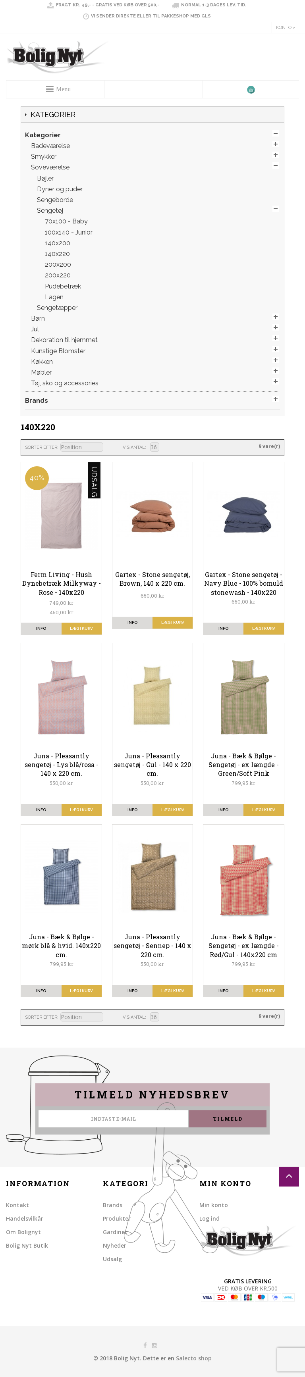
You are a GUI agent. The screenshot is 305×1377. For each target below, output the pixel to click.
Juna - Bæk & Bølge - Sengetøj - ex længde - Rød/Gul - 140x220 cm (243, 946)
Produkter (117, 1218)
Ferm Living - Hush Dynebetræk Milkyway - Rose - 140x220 (61, 583)
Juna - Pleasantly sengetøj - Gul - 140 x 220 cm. (152, 765)
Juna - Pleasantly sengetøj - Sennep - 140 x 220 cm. (152, 946)
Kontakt (17, 1205)
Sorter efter (41, 447)
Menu (63, 89)
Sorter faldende (108, 448)
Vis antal (134, 447)
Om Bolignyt (23, 1232)
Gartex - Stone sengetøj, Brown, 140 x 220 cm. (152, 578)
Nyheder (114, 1245)
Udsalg (112, 1259)
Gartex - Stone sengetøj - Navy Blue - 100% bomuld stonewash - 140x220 (243, 583)
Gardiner (115, 1232)
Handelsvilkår (24, 1218)
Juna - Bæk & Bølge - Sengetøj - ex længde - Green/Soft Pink (243, 765)
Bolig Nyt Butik (27, 1245)
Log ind (209, 1218)
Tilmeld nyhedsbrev (152, 1094)
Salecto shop (194, 1358)
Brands (112, 1205)
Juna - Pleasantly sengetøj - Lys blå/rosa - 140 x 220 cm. (61, 765)
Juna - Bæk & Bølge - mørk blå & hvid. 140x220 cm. (61, 946)
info (41, 628)
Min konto (213, 1205)
